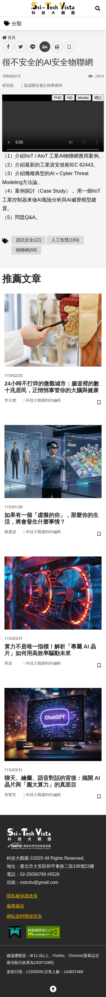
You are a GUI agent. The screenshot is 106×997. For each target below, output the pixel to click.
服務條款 (15, 906)
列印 (57, 46)
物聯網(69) (26, 250)
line (30, 46)
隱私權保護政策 (22, 896)
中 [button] (45, 46)
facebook (8, 46)
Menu (8, 8)
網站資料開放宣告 (24, 916)
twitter (20, 46)
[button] (97, 8)
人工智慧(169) (65, 240)
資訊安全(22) (28, 240)
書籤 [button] (69, 46)
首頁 (8, 37)
